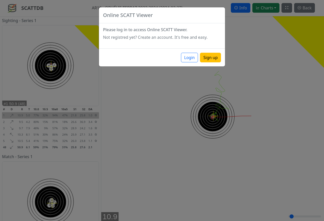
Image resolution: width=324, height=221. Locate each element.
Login (189, 57)
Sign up (210, 57)
